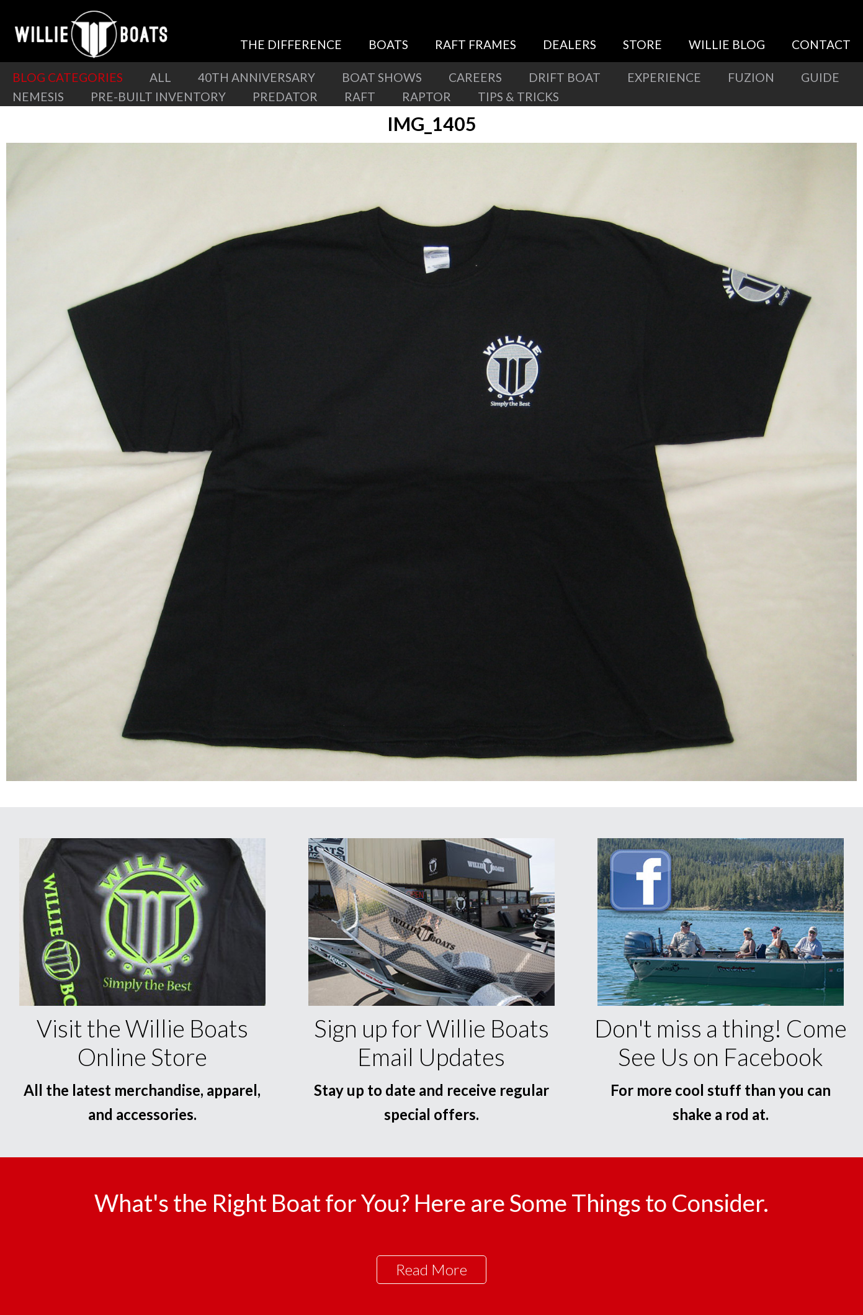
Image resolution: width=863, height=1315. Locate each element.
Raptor (426, 96)
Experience (664, 77)
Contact (821, 44)
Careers (475, 77)
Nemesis (38, 96)
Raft (359, 96)
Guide (820, 77)
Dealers (569, 44)
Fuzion (751, 77)
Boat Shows (382, 77)
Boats (388, 44)
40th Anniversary (256, 77)
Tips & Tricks (518, 96)
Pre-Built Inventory (158, 96)
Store (642, 44)
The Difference (291, 44)
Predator (285, 96)
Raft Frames (475, 44)
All (160, 77)
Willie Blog (727, 44)
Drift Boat (565, 77)
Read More (431, 1269)
